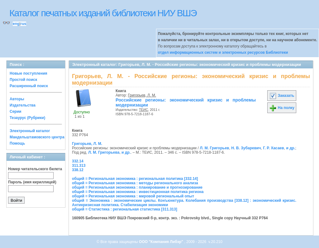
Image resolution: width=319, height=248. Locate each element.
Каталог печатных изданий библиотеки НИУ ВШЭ (103, 13)
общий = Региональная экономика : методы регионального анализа (135, 183)
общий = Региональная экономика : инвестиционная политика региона (137, 192)
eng (16, 24)
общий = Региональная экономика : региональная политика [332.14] (135, 178)
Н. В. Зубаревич (246, 148)
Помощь (17, 143)
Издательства (23, 105)
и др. (290, 148)
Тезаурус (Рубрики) (27, 118)
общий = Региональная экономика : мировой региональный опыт (133, 196)
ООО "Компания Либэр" (161, 242)
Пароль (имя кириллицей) (32, 182)
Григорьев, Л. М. (142, 95)
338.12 (77, 170)
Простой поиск (23, 79)
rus (23, 24)
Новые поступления (28, 73)
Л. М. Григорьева (103, 152)
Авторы (17, 99)
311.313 (78, 165)
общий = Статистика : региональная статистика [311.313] (124, 209)
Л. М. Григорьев (214, 148)
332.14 (77, 161)
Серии (15, 111)
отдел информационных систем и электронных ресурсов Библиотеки (223, 52)
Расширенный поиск (29, 86)
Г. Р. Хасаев (273, 148)
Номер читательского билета (35, 169)
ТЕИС (143, 110)
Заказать (281, 95)
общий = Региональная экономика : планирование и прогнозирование (137, 187)
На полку (281, 108)
